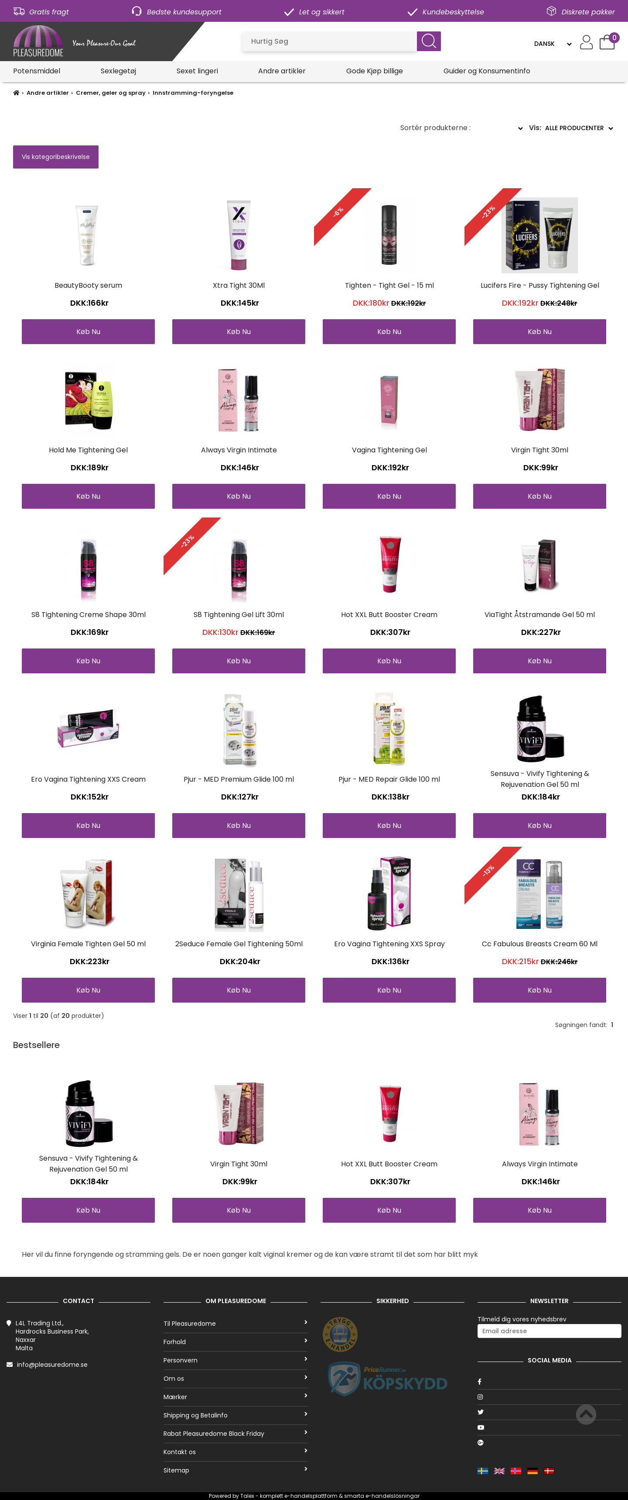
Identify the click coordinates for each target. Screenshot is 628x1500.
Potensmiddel (36, 71)
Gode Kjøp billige (374, 71)
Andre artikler (282, 71)
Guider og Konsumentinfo (487, 71)
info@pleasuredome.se (52, 1364)
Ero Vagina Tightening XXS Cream (88, 779)
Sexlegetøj (118, 71)
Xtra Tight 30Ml (239, 285)
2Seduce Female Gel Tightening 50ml (239, 944)
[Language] (552, 43)
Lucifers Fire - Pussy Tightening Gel (540, 285)
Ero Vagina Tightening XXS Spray (389, 944)
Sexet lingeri (197, 71)
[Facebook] (549, 1381)
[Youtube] (549, 1427)
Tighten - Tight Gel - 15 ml (389, 285)
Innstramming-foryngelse (193, 93)
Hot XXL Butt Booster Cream (389, 615)
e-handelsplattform (311, 1496)
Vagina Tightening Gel (389, 450)
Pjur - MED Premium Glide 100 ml (239, 779)
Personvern (235, 1360)
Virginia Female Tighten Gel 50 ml (88, 944)
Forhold (235, 1342)
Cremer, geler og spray (111, 93)
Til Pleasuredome (235, 1323)
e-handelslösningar (392, 1496)
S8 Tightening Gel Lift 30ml (239, 615)
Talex (247, 1496)
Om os (235, 1378)
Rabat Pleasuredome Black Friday (235, 1433)
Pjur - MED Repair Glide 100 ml (389, 779)
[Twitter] (549, 1412)
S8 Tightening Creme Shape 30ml (88, 615)
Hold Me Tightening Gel (88, 450)
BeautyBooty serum (88, 285)
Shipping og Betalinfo (235, 1415)
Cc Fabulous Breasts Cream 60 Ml (539, 944)
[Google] (549, 1442)
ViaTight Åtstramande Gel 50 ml (540, 615)
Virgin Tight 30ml (539, 450)
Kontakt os (235, 1452)
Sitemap (235, 1470)
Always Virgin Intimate (239, 450)
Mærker (235, 1397)
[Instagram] (549, 1397)
